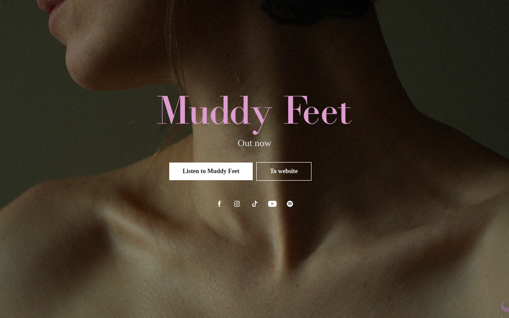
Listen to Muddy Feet (210, 171)
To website (284, 171)
